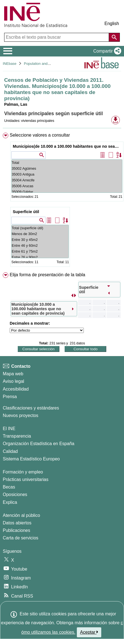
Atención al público (21, 515)
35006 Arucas (67, 186)
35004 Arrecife (67, 180)
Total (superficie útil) (40, 228)
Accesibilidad (16, 389)
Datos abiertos (17, 522)
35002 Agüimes (67, 168)
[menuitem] (62, 201)
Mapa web (13, 373)
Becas (9, 487)
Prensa (10, 396)
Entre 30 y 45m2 (40, 240)
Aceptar (89, 632)
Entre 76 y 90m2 (40, 257)
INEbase (9, 63)
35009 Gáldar (67, 192)
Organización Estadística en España (38, 443)
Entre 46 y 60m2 (40, 245)
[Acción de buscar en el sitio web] (114, 37)
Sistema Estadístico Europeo (31, 459)
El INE (9, 428)
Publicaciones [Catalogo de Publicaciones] (16, 530)
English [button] (112, 23)
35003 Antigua (67, 174)
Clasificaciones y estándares (31, 408)
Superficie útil (26, 211)
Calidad (10, 451)
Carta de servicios (20, 538)
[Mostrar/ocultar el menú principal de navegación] (8, 51)
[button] (106, 51)
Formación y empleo (23, 472)
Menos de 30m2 (40, 234)
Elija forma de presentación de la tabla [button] (47, 274)
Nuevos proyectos (20, 415)
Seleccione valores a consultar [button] (40, 135)
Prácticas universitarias (26, 479)
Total (67, 163)
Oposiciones (15, 494)
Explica (10, 502)
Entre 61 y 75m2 (40, 251)
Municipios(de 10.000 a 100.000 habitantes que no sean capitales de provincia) (67, 146)
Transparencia (17, 436)
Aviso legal (13, 381)
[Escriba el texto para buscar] (57, 37)
